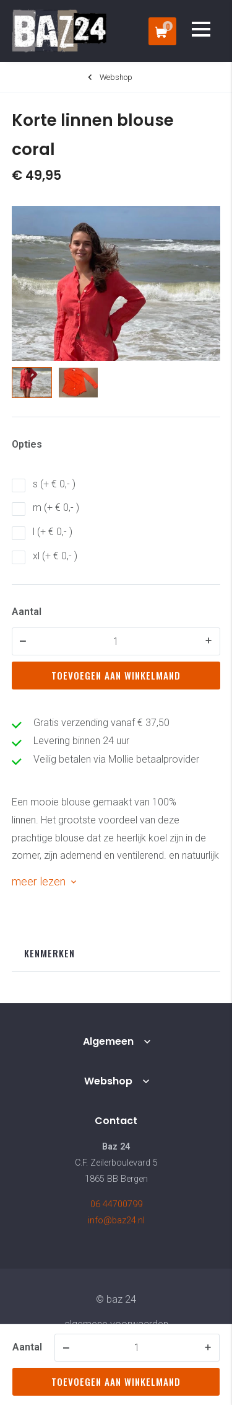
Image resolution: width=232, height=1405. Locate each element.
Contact (116, 1121)
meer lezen (39, 881)
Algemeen (108, 1041)
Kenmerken (49, 953)
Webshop (108, 1081)
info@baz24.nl (116, 1220)
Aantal (26, 612)
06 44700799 (116, 1204)
